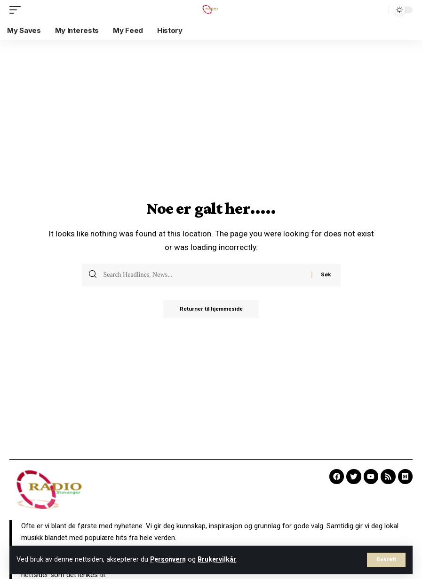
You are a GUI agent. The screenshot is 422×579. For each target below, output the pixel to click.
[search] (379, 10)
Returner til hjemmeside (211, 309)
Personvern (169, 559)
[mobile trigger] (17, 10)
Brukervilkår (220, 559)
